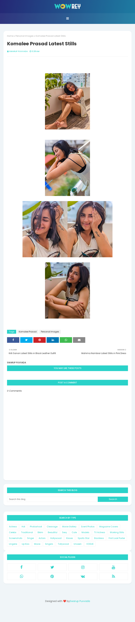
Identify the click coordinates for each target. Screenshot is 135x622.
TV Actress (99, 532)
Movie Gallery (69, 526)
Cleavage (52, 526)
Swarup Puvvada (18, 51)
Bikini (40, 532)
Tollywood (63, 543)
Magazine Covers (108, 526)
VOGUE (90, 543)
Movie (37, 543)
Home (10, 35)
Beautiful (52, 532)
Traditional (27, 532)
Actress (13, 526)
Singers (49, 543)
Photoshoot (36, 526)
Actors (42, 538)
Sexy (64, 532)
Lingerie (13, 543)
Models (85, 532)
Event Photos (88, 526)
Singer (30, 538)
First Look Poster (117, 538)
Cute (74, 532)
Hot (23, 526)
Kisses (69, 538)
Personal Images (24, 35)
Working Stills (117, 532)
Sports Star (83, 538)
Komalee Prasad (28, 331)
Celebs (12, 532)
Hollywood (56, 538)
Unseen (78, 543)
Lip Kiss (25, 543)
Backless (99, 538)
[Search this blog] (52, 499)
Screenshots (15, 538)
